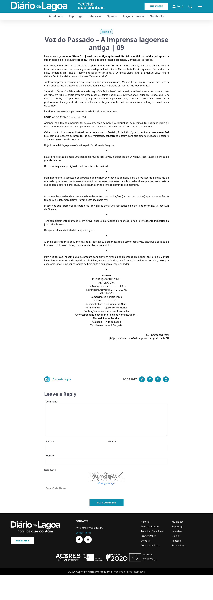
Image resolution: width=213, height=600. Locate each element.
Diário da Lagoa (62, 379)
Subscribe (156, 6)
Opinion (112, 16)
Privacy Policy (148, 536)
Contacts (146, 540)
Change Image (106, 483)
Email (112, 441)
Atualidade (56, 16)
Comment (52, 401)
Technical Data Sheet (152, 531)
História (145, 521)
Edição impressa (133, 16)
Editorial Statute (150, 526)
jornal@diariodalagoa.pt (89, 527)
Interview (94, 16)
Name (50, 441)
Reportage (76, 16)
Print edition (178, 545)
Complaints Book (150, 545)
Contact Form (83, 532)
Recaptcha (50, 469)
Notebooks (157, 16)
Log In (178, 6)
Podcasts (176, 540)
